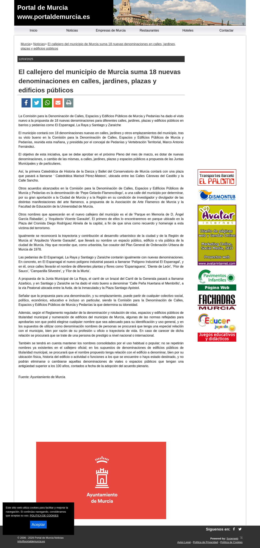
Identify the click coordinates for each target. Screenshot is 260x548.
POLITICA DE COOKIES (44, 515)
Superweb (232, 538)
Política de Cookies (231, 542)
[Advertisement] (101, 411)
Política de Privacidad (205, 542)
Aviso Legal (184, 542)
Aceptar (38, 524)
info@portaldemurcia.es (31, 541)
